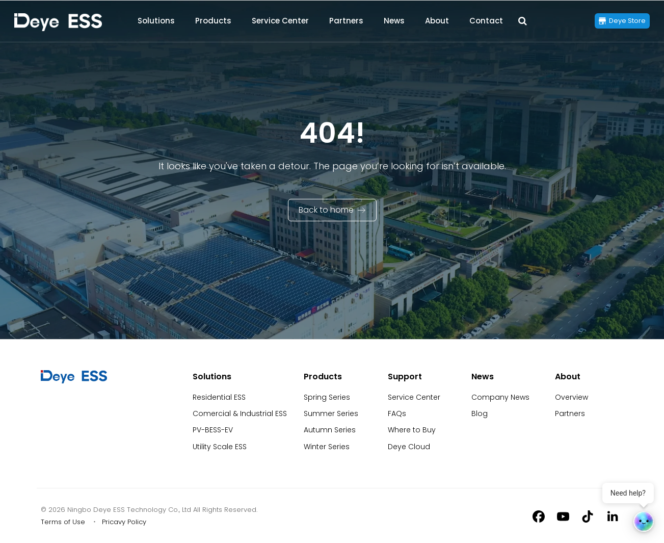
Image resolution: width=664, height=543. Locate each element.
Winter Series (327, 447)
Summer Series (331, 413)
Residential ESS (219, 397)
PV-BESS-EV (213, 430)
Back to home (326, 210)
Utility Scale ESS (220, 447)
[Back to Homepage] (58, 22)
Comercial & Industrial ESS (240, 413)
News (394, 20)
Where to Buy (412, 430)
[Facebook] (539, 516)
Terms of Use (63, 522)
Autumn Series (330, 430)
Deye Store (627, 20)
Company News (500, 397)
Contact (486, 20)
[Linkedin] (612, 516)
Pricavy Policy (124, 522)
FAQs (397, 413)
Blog (479, 413)
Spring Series (327, 397)
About (437, 20)
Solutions (156, 20)
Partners (346, 20)
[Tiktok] (587, 516)
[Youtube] (563, 516)
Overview (571, 397)
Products (213, 20)
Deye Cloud (409, 447)
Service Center (280, 20)
